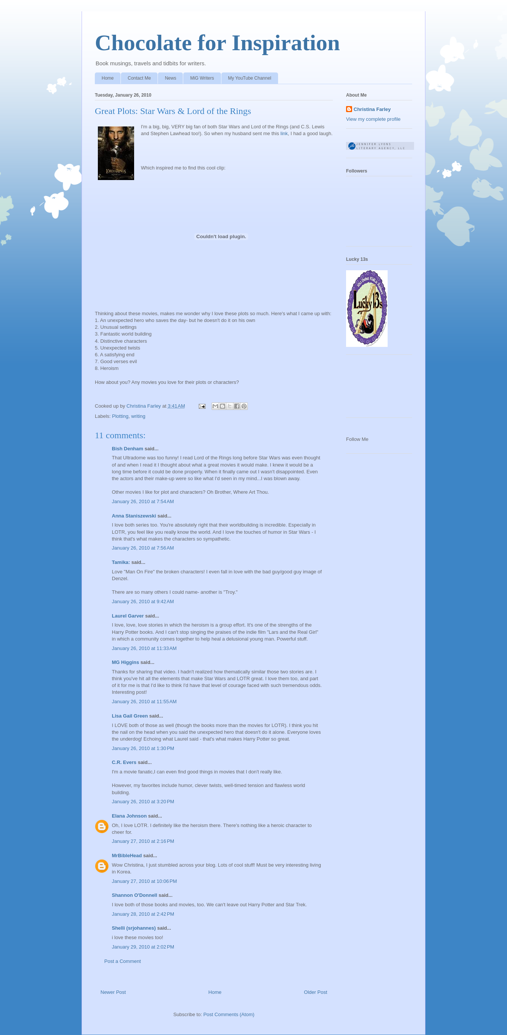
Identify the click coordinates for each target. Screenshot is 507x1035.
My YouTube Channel (249, 78)
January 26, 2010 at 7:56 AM (143, 548)
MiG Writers (202, 78)
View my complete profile (373, 119)
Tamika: (121, 562)
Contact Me (139, 78)
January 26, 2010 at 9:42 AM (143, 601)
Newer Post (113, 992)
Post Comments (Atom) (228, 1014)
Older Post (315, 992)
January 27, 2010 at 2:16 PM (143, 841)
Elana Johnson (129, 816)
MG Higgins (125, 662)
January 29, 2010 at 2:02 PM (143, 947)
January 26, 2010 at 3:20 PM (143, 801)
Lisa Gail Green (130, 716)
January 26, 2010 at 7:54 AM (143, 501)
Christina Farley (372, 109)
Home (108, 78)
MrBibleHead (127, 855)
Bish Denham (127, 448)
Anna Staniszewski (134, 516)
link (284, 133)
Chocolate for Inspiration (217, 42)
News (170, 78)
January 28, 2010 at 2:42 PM (143, 914)
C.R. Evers (124, 762)
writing (138, 416)
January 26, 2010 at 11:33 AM (144, 648)
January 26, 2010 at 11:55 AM (144, 701)
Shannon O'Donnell (134, 895)
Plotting (120, 416)
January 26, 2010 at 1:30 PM (143, 748)
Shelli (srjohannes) (134, 928)
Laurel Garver (128, 616)
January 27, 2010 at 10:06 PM (144, 881)
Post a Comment (122, 961)
